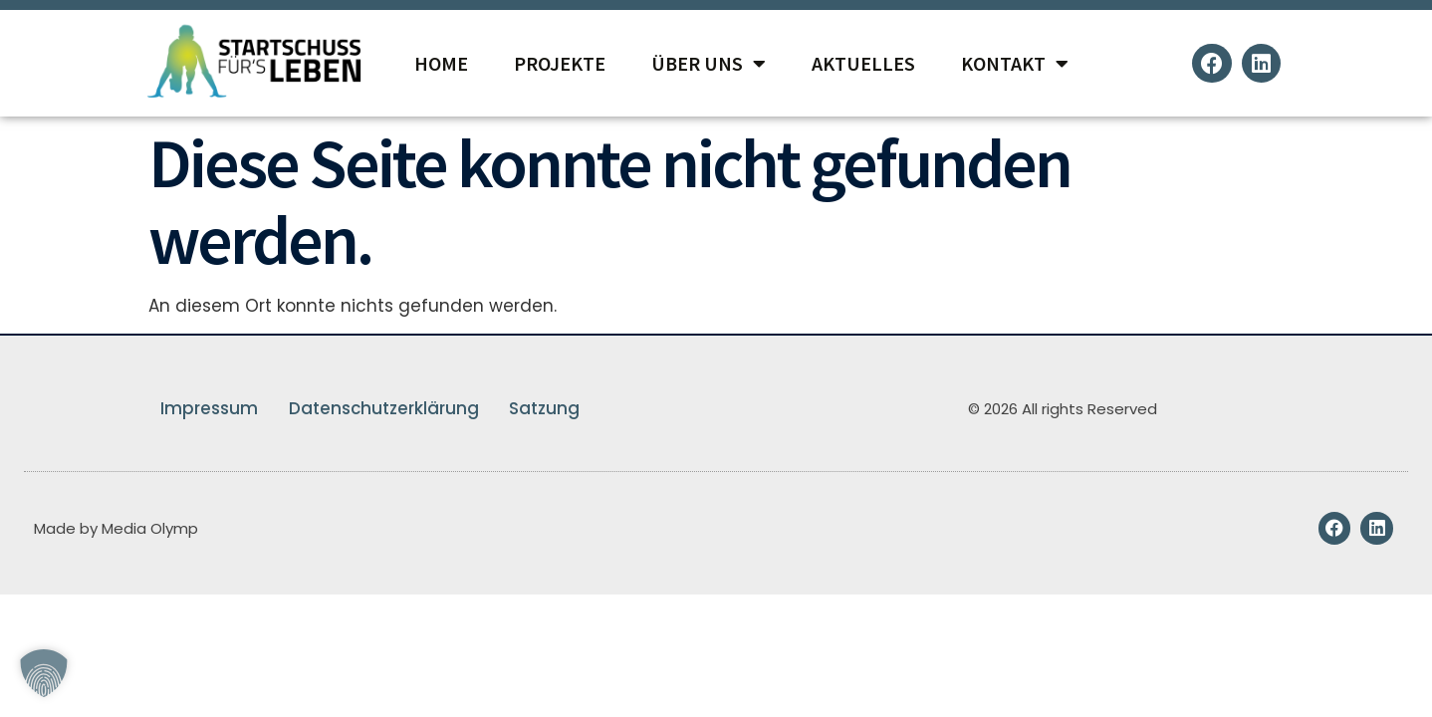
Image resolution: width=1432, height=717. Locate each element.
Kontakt (1015, 64)
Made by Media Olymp (116, 528)
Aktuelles (863, 63)
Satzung (545, 408)
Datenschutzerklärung (383, 408)
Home (441, 63)
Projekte (559, 63)
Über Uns (708, 64)
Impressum (208, 408)
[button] (44, 673)
